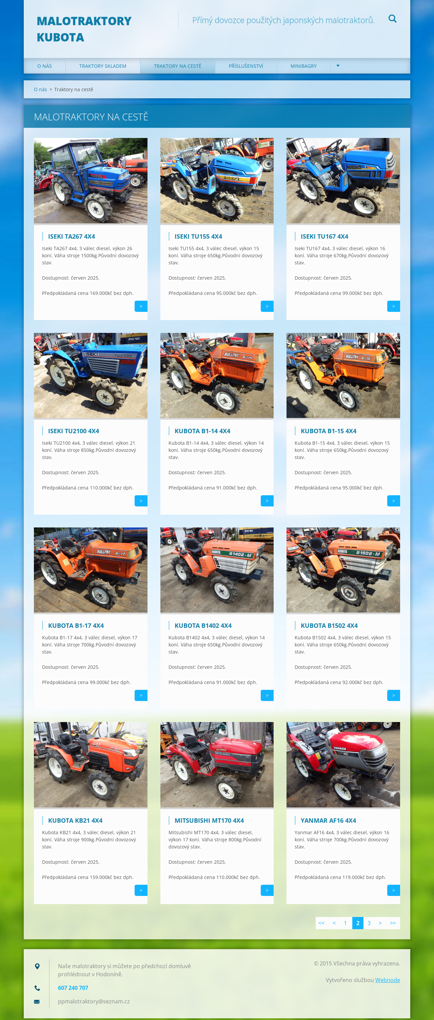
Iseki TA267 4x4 (71, 238)
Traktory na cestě (177, 67)
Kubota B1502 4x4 (329, 627)
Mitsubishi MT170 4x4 (209, 822)
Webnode (387, 981)
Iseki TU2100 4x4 (73, 433)
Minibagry (304, 67)
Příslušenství (246, 67)
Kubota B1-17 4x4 (76, 627)
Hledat (393, 20)
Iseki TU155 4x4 (198, 238)
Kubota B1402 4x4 (203, 627)
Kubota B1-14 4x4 (202, 433)
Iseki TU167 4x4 (324, 238)
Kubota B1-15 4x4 (328, 433)
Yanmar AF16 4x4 (328, 822)
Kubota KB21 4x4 (75, 822)
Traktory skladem (102, 67)
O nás (44, 67)
